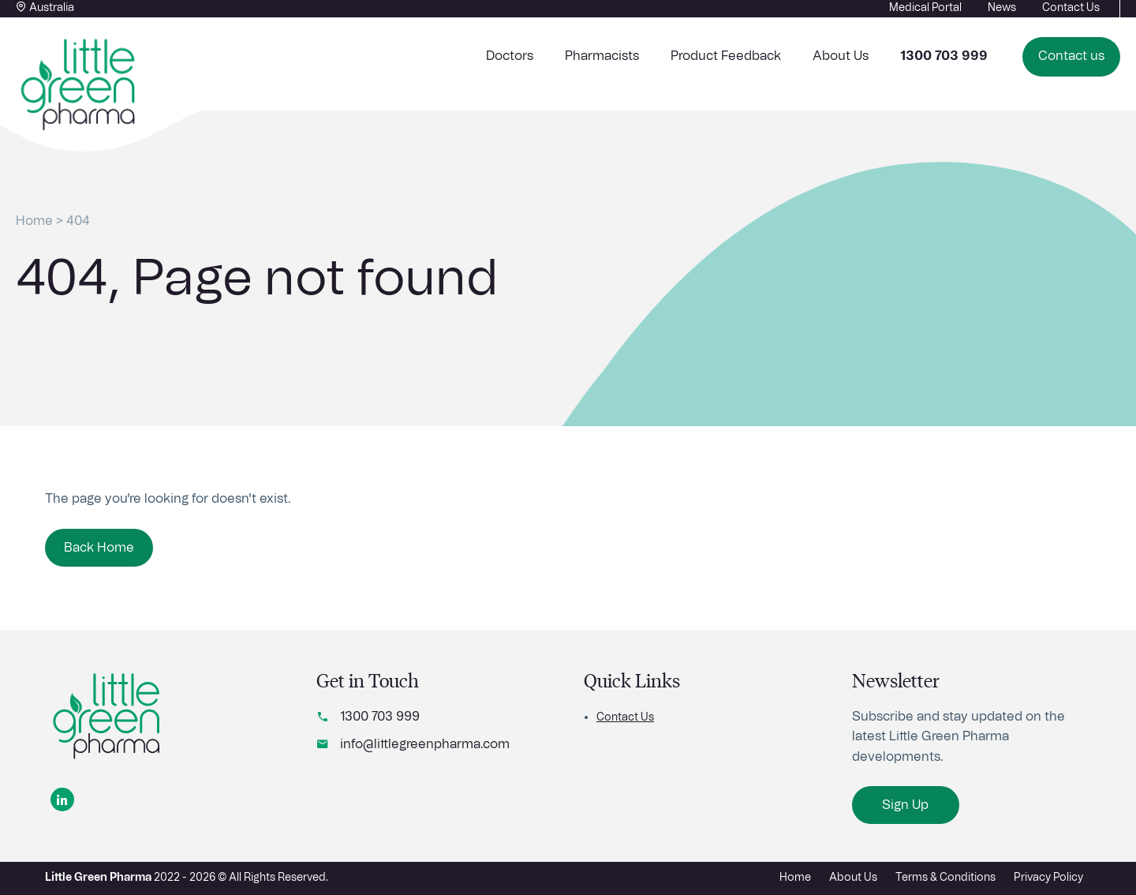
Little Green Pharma (98, 877)
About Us (841, 56)
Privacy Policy (1048, 877)
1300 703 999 (380, 716)
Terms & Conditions (945, 877)
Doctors (509, 56)
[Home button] (79, 85)
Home (34, 221)
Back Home (99, 547)
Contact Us (625, 717)
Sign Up (905, 805)
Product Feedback (726, 56)
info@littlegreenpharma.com (425, 744)
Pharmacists (602, 56)
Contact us (1071, 56)
